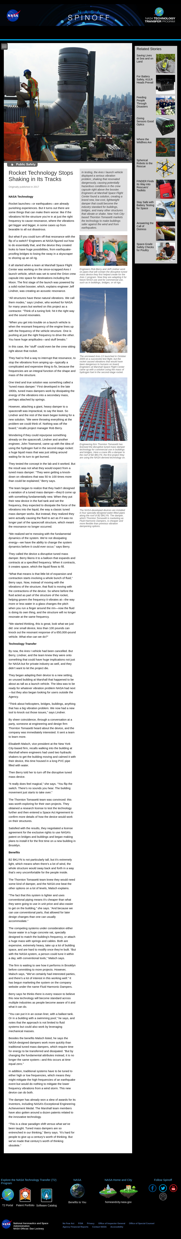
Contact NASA (99, 1227)
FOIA (80, 1223)
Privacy (91, 1223)
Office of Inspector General (111, 1223)
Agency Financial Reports (75, 1227)
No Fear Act (68, 1223)
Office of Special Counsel (141, 1223)
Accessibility (116, 1227)
